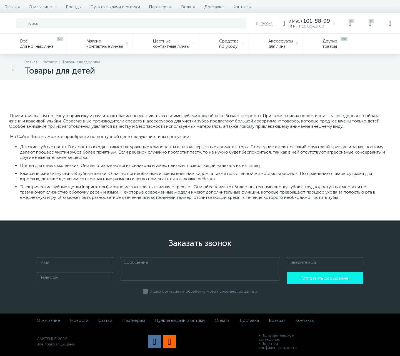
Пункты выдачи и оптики (115, 6)
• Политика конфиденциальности (278, 346)
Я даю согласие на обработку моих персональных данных (203, 291)
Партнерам (160, 6)
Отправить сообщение (325, 278)
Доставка (214, 6)
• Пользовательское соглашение (276, 337)
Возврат (277, 320)
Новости (79, 320)
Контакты (242, 6)
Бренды (73, 6)
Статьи (105, 320)
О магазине (43, 6)
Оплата (188, 6)
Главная (12, 6)
